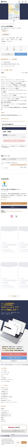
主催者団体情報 (5, 34)
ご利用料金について (4, 391)
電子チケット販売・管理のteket (7, 364)
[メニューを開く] (26, 1)
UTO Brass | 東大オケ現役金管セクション (10, 189)
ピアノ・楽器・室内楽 (10, 23)
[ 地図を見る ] (5, 31)
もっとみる (3, 43)
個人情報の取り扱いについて (6, 413)
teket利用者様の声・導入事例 (6, 396)
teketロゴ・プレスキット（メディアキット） (9, 402)
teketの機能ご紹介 (4, 393)
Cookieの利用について (5, 412)
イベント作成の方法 (4, 389)
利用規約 (2, 408)
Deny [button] (18, 442)
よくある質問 (3, 377)
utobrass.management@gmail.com (17, 121)
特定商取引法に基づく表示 (6, 415)
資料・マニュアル (4, 398)
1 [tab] (13, 20)
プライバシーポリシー (5, 410)
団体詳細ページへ (14, 207)
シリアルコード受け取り (5, 381)
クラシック (3, 23)
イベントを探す (4, 370)
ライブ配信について (4, 394)
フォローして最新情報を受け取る (14, 203)
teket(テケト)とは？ (4, 387)
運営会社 (2, 417)
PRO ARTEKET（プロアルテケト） (7, 379)
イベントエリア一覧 (4, 374)
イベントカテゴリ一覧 (5, 372)
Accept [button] (24, 442)
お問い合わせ (3, 421)
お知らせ (2, 419)
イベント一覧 (16, 364)
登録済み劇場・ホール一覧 (6, 400)
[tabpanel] (14, 11)
